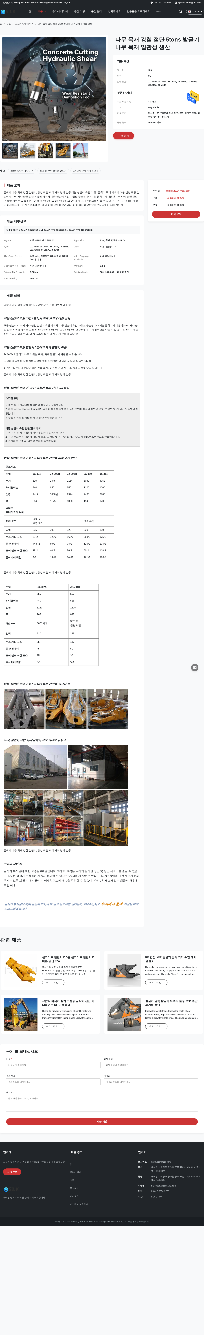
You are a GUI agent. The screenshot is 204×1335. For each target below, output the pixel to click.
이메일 (108, 1075)
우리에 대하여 (60, 11)
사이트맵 (74, 1198)
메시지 (10, 1092)
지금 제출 (102, 1124)
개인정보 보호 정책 (79, 1206)
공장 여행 (79, 11)
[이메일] (194, 667)
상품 (9, 24)
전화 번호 (10, 1075)
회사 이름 (108, 1059)
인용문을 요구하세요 (138, 11)
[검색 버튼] (180, 12)
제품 (40, 11)
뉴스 (158, 11)
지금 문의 (176, 214)
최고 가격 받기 (53, 982)
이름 (9, 1059)
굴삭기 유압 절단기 (24, 24)
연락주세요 (114, 11)
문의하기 (74, 1190)
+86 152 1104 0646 (175, 198)
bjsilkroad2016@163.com (189, 3)
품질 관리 (96, 11)
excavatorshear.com (161, 1164)
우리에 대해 (75, 1174)
